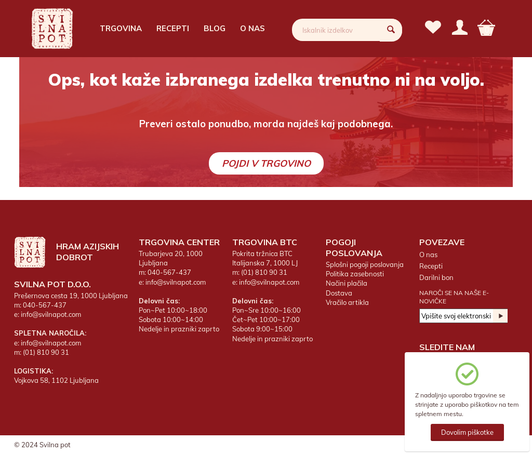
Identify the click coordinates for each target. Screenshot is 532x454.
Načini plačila (346, 283)
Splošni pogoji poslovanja (365, 264)
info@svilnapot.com (51, 314)
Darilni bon (436, 277)
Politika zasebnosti (355, 274)
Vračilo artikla (347, 302)
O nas (252, 28)
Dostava (339, 293)
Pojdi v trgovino (266, 163)
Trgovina (121, 28)
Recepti (172, 28)
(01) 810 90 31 (46, 352)
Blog (214, 28)
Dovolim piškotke (467, 432)
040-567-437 (44, 305)
